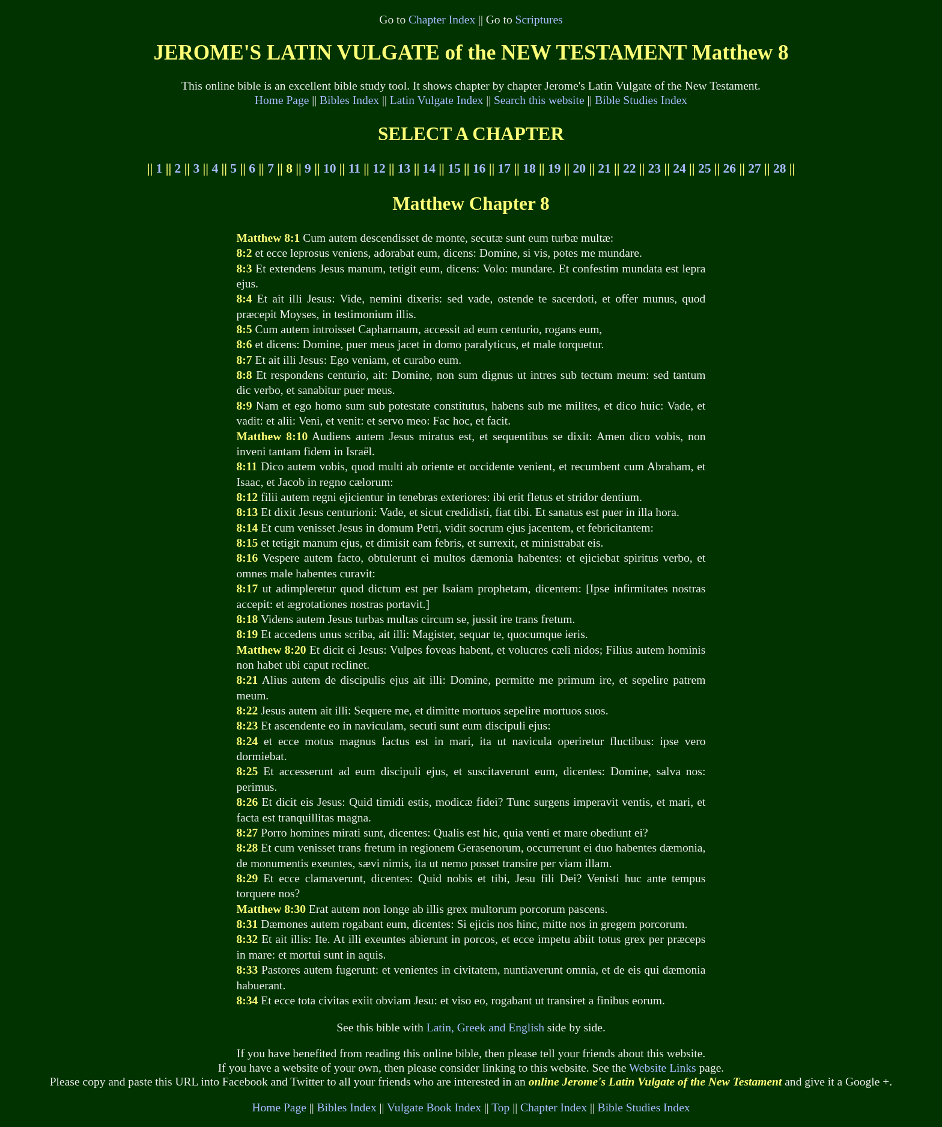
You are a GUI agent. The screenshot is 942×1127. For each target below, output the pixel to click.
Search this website (539, 100)
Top (500, 1107)
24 (679, 168)
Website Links (662, 1067)
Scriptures (539, 19)
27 (754, 168)
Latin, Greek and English (485, 1027)
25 (704, 168)
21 (604, 168)
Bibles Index (349, 100)
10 (329, 168)
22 (629, 168)
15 (454, 168)
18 (529, 168)
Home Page (282, 100)
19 (554, 168)
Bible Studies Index (641, 100)
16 (479, 168)
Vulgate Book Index (434, 1107)
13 (404, 168)
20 (579, 168)
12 (378, 168)
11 (354, 168)
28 (779, 168)
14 (429, 168)
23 (654, 168)
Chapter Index (442, 19)
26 (729, 168)
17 (504, 168)
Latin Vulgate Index (437, 100)
